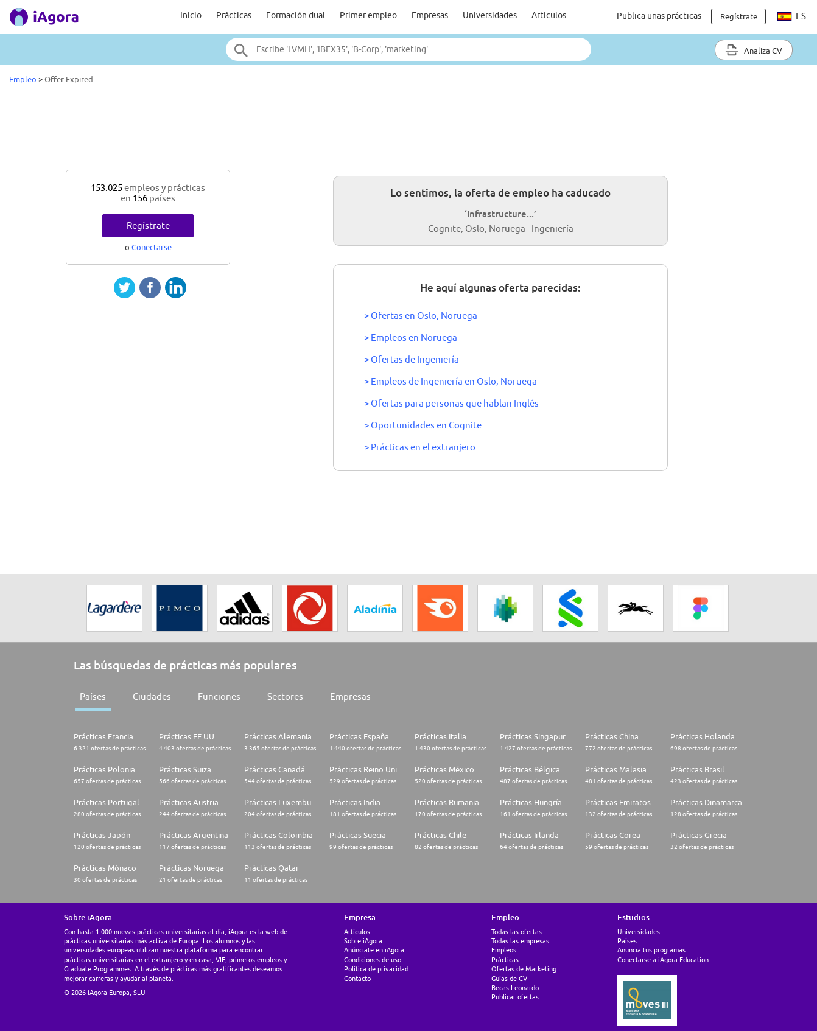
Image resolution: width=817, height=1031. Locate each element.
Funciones (219, 696)
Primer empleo (368, 15)
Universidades (490, 15)
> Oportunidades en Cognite (423, 425)
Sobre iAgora (363, 941)
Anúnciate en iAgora (374, 950)
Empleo (23, 79)
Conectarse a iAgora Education (663, 959)
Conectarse (151, 247)
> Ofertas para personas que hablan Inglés (451, 403)
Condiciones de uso (372, 959)
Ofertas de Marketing (523, 969)
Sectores (285, 696)
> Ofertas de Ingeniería (411, 359)
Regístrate (148, 225)
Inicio (191, 15)
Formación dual (295, 15)
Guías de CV (509, 978)
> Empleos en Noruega (410, 337)
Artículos (548, 15)
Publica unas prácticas (659, 16)
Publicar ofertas (515, 997)
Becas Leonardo (515, 987)
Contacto (357, 978)
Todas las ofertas (516, 931)
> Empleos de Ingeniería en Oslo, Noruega (450, 381)
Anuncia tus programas (651, 950)
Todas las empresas (520, 941)
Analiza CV (753, 50)
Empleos (503, 950)
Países (93, 696)
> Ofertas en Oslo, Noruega (420, 315)
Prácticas (233, 15)
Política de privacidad (376, 969)
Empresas (430, 15)
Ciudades (152, 696)
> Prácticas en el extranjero (419, 447)
